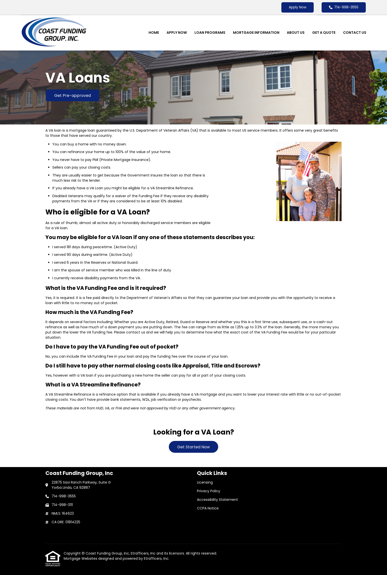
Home (154, 32)
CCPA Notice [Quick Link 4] (208, 508)
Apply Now (297, 7)
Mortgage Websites (81, 558)
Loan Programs (209, 32)
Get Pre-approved (72, 95)
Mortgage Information (256, 32)
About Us (296, 32)
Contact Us (354, 32)
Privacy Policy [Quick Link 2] (208, 490)
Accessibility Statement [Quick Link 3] (217, 499)
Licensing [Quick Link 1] (205, 482)
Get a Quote (323, 32)
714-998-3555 (343, 7)
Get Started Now (193, 447)
